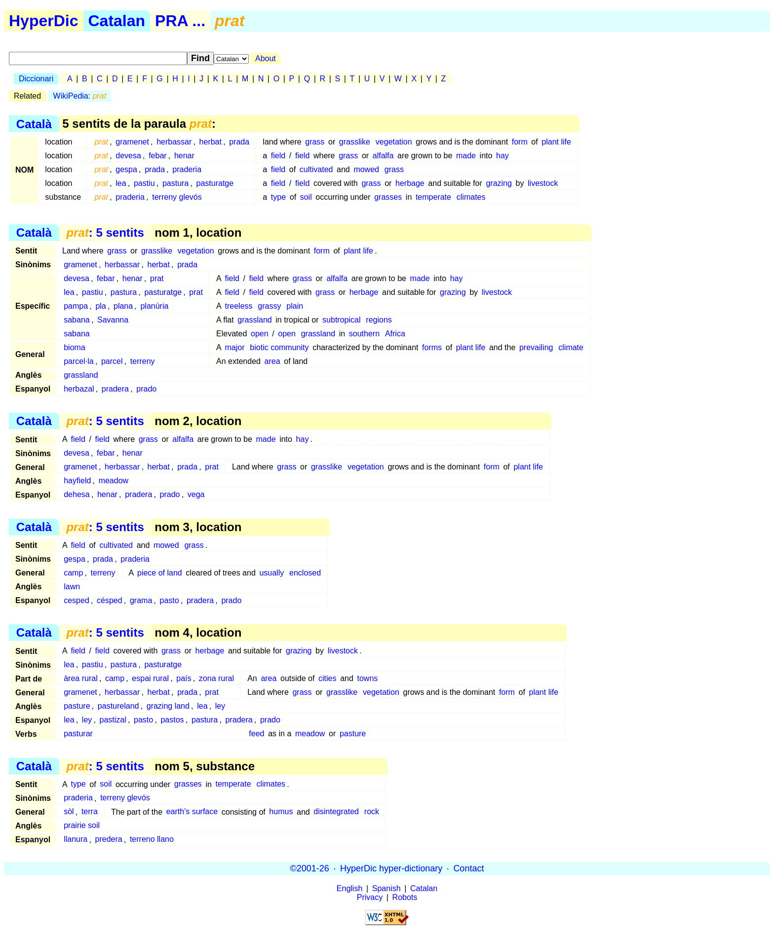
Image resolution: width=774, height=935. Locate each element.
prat (157, 278)
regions (378, 320)
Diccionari (36, 78)
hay (502, 155)
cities (327, 678)
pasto (169, 600)
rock (371, 812)
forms (432, 347)
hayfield (77, 480)
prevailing (536, 347)
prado (146, 389)
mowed (366, 169)
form (520, 142)
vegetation (394, 142)
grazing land (168, 706)
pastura (175, 183)
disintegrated (336, 812)
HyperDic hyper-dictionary (391, 868)
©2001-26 (309, 868)
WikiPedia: (80, 96)
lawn (72, 586)
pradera (115, 389)
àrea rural (80, 678)
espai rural (150, 678)
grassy (269, 306)
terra (89, 812)
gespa (126, 169)
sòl (69, 812)
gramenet (132, 142)
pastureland (118, 706)
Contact (468, 868)
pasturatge (215, 183)
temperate (433, 197)
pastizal (113, 720)
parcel (112, 361)
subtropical (341, 320)
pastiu (144, 183)
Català (34, 123)
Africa (395, 333)
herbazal (79, 389)
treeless (239, 306)
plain (294, 306)
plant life (556, 142)
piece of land (159, 573)
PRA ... (180, 21)
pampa (76, 306)
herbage (410, 183)
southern (364, 333)
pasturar (78, 733)
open (260, 333)
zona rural (216, 678)
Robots (405, 897)
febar (157, 155)
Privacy (370, 897)
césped (109, 600)
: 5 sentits (105, 232)
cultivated (316, 169)
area (272, 361)
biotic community (279, 347)
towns (367, 678)
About (265, 58)
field (278, 155)
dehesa (77, 494)
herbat (210, 142)
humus (281, 812)
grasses (388, 197)
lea (121, 183)
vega (196, 494)
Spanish (386, 888)
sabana (77, 320)
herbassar (174, 142)
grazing (498, 183)
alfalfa (383, 155)
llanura (75, 839)
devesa (128, 155)
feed (256, 733)
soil (306, 197)
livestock (543, 183)
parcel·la (78, 361)
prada (239, 142)
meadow (113, 480)
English (349, 888)
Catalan (117, 21)
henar (184, 155)
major (235, 347)
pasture (77, 706)
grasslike (354, 142)
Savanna (112, 320)
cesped (76, 600)
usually (271, 573)
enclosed (305, 573)
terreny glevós (177, 197)
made (466, 155)
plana (123, 306)
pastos (172, 720)
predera (108, 839)
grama (141, 600)
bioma (74, 347)
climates (471, 197)
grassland (254, 320)
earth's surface (192, 812)
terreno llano (152, 839)
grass (314, 142)
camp (73, 573)
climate (570, 347)
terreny (142, 361)
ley (220, 706)
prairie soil (82, 826)
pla (100, 306)
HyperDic (43, 21)
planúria (154, 306)
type (278, 197)
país (183, 678)
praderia (186, 169)
